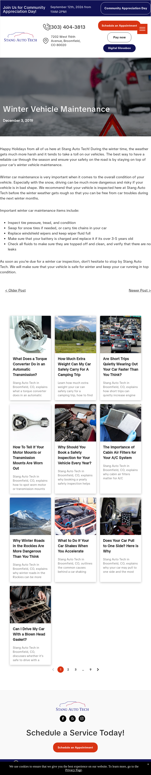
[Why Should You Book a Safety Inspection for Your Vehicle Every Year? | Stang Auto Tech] (75, 423)
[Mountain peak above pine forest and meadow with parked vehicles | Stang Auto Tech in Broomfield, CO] (75, 334)
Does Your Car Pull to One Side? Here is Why (120, 545)
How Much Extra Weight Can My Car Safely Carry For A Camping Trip (74, 367)
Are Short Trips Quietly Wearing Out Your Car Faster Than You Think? (120, 367)
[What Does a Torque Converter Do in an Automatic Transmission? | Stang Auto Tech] (30, 334)
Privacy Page (73, 770)
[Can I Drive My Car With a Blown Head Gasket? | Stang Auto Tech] (30, 604)
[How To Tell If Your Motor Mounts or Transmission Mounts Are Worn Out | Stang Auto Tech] (30, 423)
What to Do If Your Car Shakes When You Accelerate (73, 545)
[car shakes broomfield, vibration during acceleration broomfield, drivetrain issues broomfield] (75, 516)
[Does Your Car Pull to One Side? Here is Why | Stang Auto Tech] (120, 516)
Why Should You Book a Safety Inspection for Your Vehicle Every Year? (74, 455)
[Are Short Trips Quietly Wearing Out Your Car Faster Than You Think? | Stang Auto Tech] (120, 334)
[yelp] (72, 719)
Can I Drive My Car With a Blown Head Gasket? (29, 634)
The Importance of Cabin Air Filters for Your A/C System (119, 452)
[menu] (142, 29)
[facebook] (63, 719)
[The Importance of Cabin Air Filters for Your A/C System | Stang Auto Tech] (120, 423)
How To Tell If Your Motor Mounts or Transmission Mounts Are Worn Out (28, 458)
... (83, 669)
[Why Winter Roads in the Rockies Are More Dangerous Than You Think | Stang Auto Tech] (30, 516)
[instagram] (82, 719)
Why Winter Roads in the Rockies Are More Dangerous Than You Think (28, 548)
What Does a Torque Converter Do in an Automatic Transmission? (30, 367)
